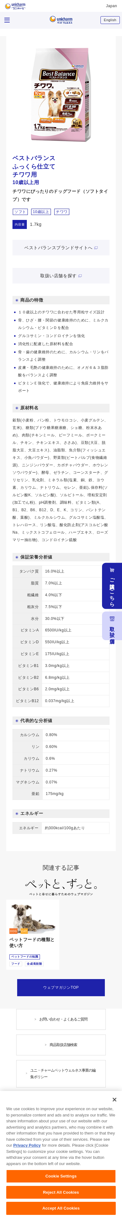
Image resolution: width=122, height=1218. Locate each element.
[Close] (114, 1101)
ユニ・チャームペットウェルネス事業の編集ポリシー (62, 1073)
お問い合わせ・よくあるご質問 (63, 1019)
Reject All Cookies (61, 1194)
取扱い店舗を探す (58, 275)
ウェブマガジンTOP (61, 987)
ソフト (20, 212)
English (110, 20)
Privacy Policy (27, 1146)
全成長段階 (34, 963)
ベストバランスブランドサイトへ (58, 247)
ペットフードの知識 (24, 956)
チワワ (62, 212)
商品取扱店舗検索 (63, 1045)
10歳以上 (41, 212)
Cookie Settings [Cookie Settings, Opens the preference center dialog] (60, 1177)
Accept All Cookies (61, 1210)
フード (15, 963)
